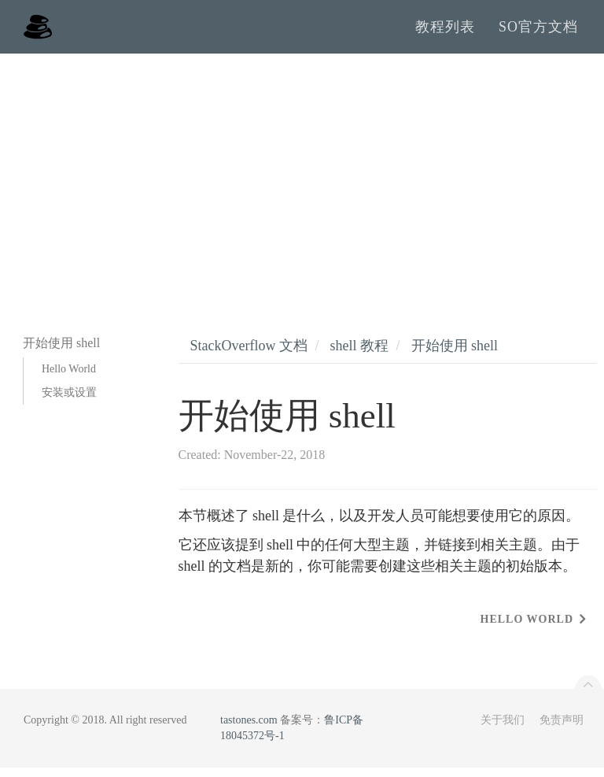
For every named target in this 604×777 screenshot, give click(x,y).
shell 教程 (359, 355)
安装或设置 (69, 402)
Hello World (69, 378)
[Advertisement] (302, 181)
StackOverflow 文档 (249, 355)
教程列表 (445, 31)
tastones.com (249, 729)
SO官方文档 (538, 31)
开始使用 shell (455, 355)
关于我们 (503, 729)
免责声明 (562, 729)
